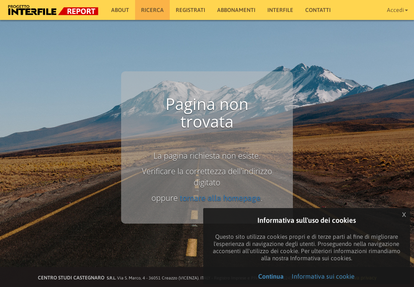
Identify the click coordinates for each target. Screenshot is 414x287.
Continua (271, 276)
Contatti (318, 10)
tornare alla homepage (220, 197)
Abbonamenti (236, 10)
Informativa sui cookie (323, 276)
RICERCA (152, 10)
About (120, 10)
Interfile (280, 10)
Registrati (190, 10)
